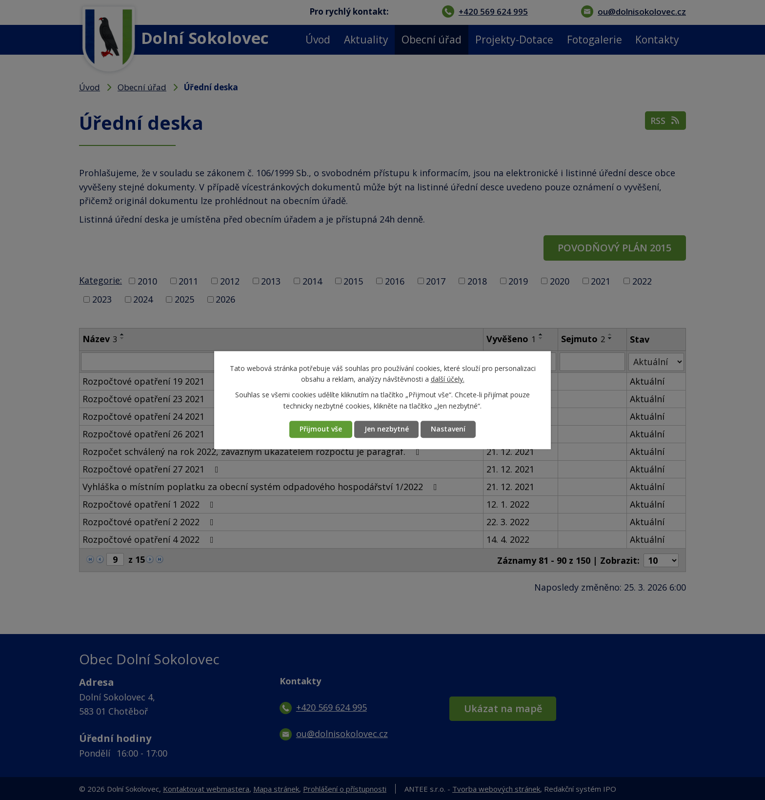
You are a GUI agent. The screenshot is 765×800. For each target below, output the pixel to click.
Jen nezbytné (386, 429)
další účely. (447, 379)
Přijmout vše (320, 429)
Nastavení (448, 429)
